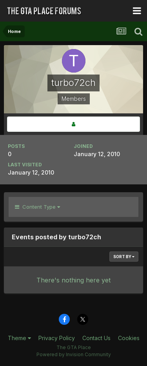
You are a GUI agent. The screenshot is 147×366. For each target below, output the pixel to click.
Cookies (129, 338)
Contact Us (96, 338)
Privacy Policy (56, 338)
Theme (19, 338)
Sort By (123, 256)
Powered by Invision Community (73, 354)
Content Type (37, 207)
